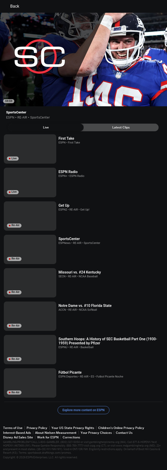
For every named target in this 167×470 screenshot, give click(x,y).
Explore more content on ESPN (83, 410)
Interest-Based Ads (17, 433)
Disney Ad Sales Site (18, 437)
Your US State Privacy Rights (72, 428)
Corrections (71, 437)
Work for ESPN (48, 437)
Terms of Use (13, 428)
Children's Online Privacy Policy (121, 428)
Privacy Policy (37, 428)
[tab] (46, 127)
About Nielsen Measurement (55, 433)
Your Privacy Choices (96, 433)
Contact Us (124, 433)
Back (11, 6)
